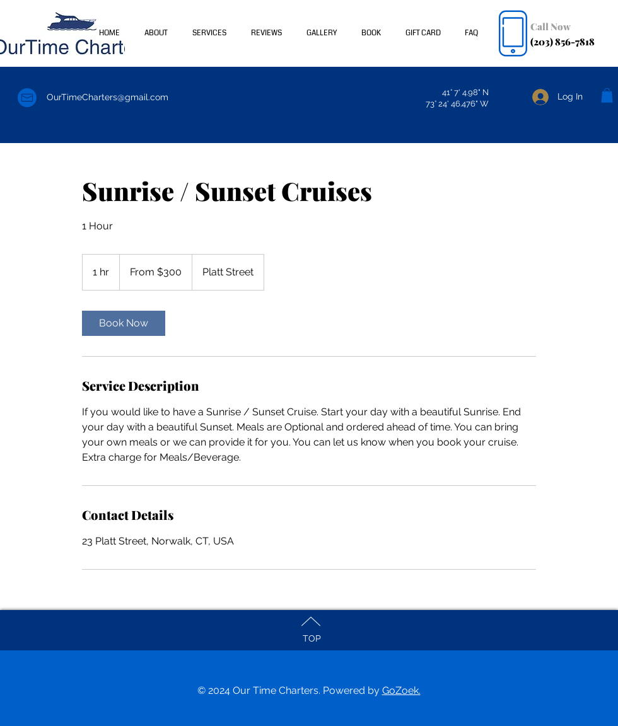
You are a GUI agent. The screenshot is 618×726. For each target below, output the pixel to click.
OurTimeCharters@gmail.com (107, 97)
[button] (607, 95)
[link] (123, 323)
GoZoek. (401, 690)
